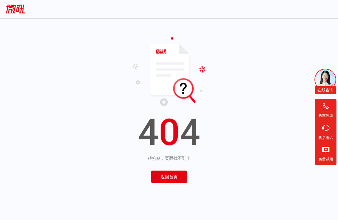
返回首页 (169, 176)
